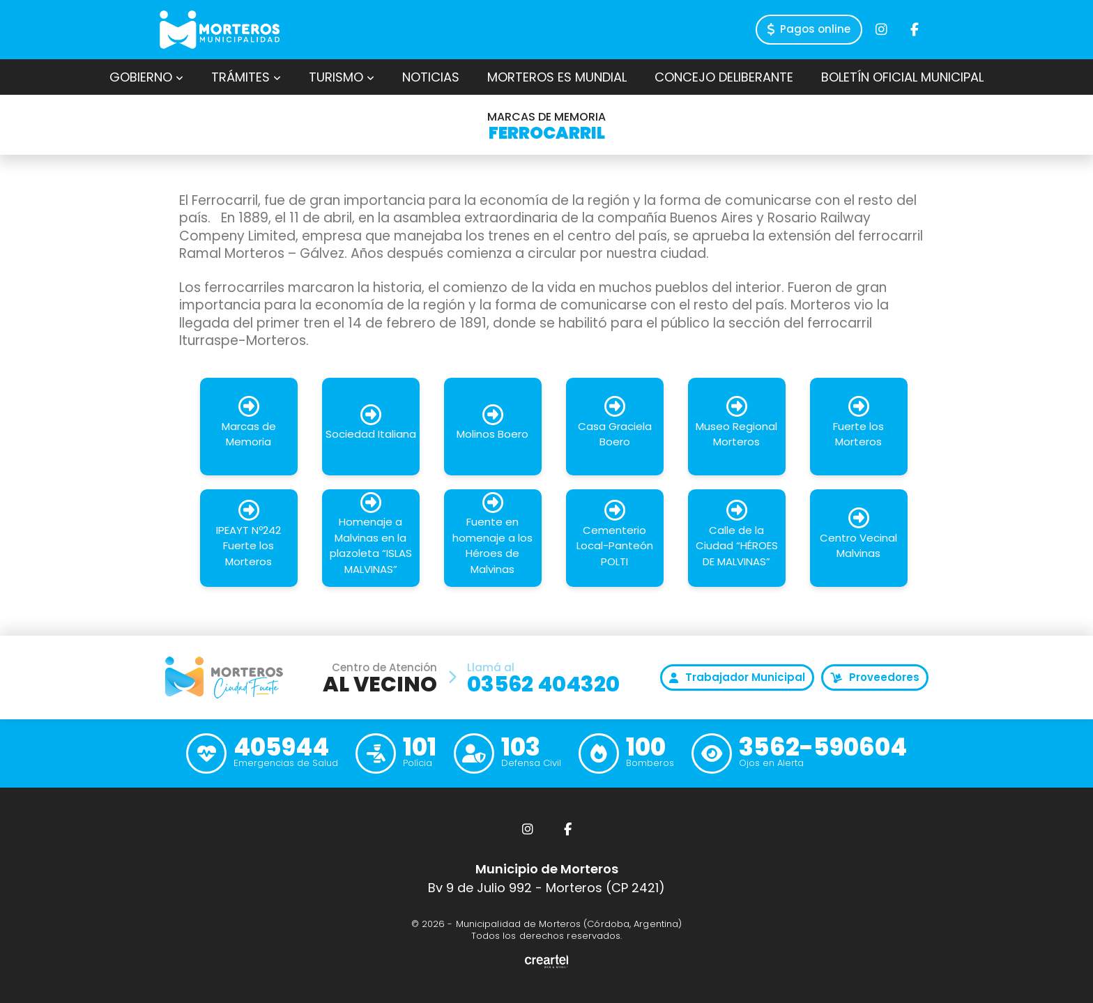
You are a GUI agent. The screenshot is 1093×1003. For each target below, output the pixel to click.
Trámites (246, 77)
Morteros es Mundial (557, 77)
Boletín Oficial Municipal (902, 77)
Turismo (341, 77)
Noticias (430, 77)
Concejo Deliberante (724, 77)
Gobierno (146, 77)
